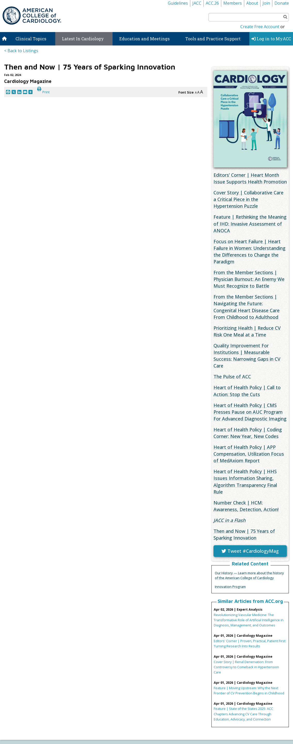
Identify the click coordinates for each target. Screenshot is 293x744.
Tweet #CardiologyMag (250, 551)
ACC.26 (212, 3)
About (252, 3)
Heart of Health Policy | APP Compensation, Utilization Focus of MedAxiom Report (248, 454)
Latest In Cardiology (83, 38)
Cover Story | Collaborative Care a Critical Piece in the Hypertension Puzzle (248, 199)
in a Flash (229, 520)
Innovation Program (230, 586)
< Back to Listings (21, 50)
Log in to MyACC (271, 38)
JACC (196, 3)
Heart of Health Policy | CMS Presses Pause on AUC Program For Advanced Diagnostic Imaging (250, 412)
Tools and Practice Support (213, 38)
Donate (281, 3)
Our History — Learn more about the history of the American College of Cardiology (249, 575)
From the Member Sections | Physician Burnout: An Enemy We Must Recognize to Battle (248, 279)
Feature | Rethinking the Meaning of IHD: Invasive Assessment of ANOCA (250, 223)
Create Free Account (259, 26)
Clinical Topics (30, 38)
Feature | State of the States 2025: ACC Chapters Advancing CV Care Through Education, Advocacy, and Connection (243, 713)
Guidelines (178, 3)
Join (266, 3)
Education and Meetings (144, 38)
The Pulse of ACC (232, 376)
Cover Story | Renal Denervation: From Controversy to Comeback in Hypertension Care (246, 666)
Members (232, 3)
